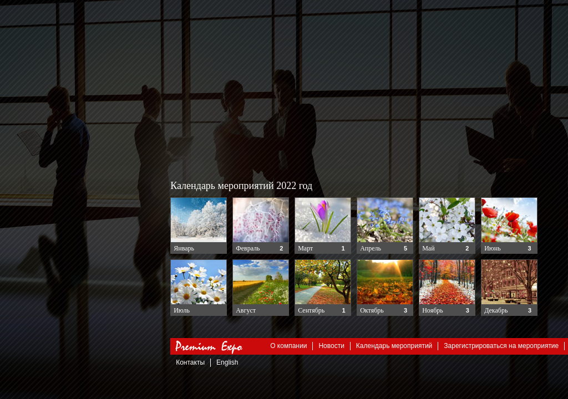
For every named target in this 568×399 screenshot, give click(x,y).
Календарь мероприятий (394, 346)
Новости (331, 346)
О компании (289, 346)
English (228, 362)
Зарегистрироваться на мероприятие (501, 346)
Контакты (190, 362)
